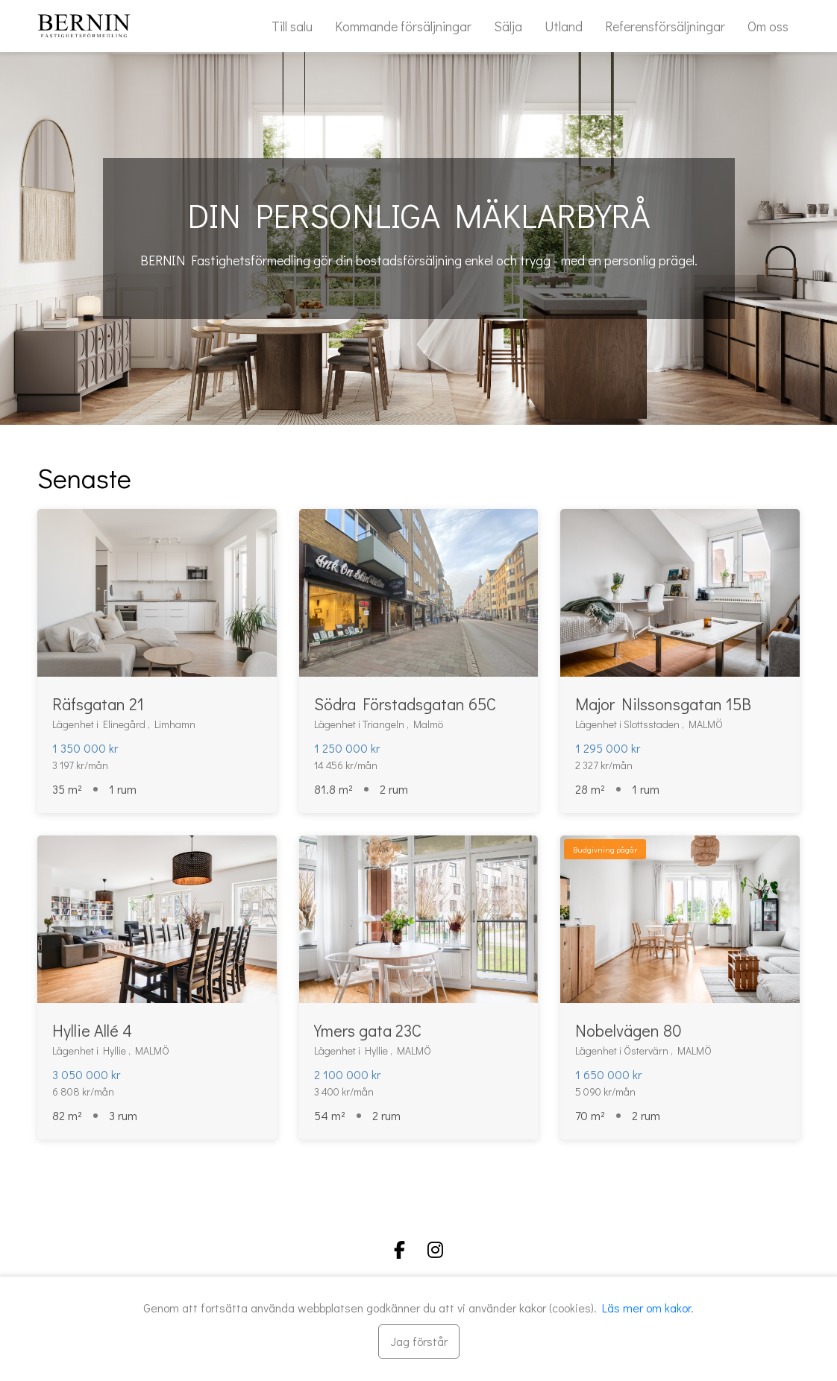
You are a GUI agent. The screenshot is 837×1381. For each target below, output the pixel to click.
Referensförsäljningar (665, 26)
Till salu (292, 26)
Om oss (768, 26)
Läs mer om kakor (646, 1307)
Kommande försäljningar (403, 26)
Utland (564, 26)
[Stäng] (419, 1341)
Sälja (508, 26)
